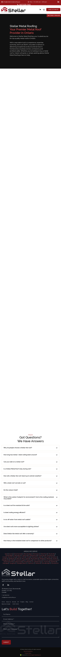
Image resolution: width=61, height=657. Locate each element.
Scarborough (18, 561)
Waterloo (31, 563)
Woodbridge (46, 563)
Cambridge (9, 555)
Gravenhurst (50, 555)
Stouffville (27, 561)
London (4, 558)
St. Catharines (36, 561)
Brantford (44, 554)
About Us (8, 607)
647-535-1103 (25, 4)
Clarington (17, 555)
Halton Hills (21, 557)
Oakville (48, 558)
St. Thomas (45, 561)
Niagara (42, 558)
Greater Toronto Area (9, 557)
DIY (18, 607)
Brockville (52, 554)
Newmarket (34, 558)
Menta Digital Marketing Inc (34, 655)
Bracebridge (28, 554)
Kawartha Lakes (37, 557)
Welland (37, 563)
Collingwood (33, 555)
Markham (12, 558)
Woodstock (55, 563)
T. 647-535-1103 (5, 600)
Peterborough (20, 560)
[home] (13, 9)
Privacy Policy (28, 653)
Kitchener (54, 557)
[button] (41, 9)
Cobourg (25, 555)
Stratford (53, 561)
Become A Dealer (6, 609)
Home (3, 607)
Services (14, 607)
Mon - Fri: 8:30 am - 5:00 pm (38, 2)
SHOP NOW (16, 609)
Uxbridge (5, 563)
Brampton (36, 554)
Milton (18, 558)
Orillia (12, 560)
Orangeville (5, 560)
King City (46, 557)
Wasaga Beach (21, 563)
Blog (27, 607)
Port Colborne (38, 560)
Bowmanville (18, 554)
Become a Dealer (54, 15)
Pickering (29, 560)
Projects (22, 607)
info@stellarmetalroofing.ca (11, 2)
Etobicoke (41, 555)
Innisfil (28, 557)
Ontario (54, 558)
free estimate (53, 9)
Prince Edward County (51, 560)
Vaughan (12, 563)
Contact (31, 607)
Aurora (11, 554)
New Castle (25, 558)
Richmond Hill (8, 561)
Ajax (6, 554)
